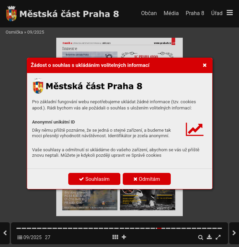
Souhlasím (94, 179)
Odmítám (146, 179)
